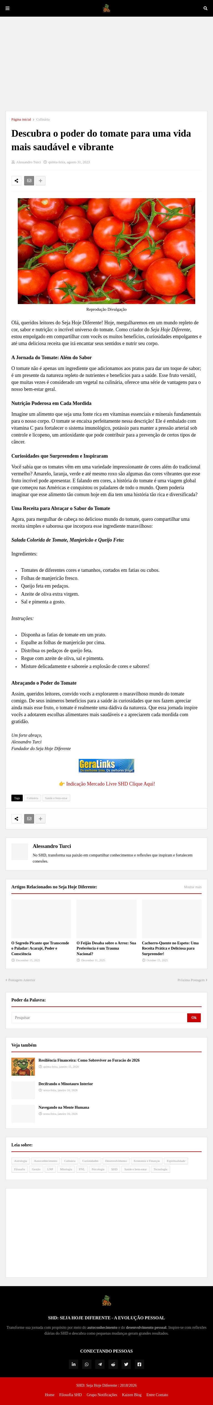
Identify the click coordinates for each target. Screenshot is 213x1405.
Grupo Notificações (102, 1395)
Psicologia (98, 1169)
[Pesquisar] (99, 1017)
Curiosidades (90, 1160)
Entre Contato (157, 1395)
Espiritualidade (176, 1160)
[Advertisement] (106, 64)
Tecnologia (160, 1169)
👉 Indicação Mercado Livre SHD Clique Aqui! (107, 784)
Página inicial (21, 119)
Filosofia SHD (70, 1395)
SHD (114, 1169)
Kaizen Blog (131, 1395)
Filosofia (19, 1169)
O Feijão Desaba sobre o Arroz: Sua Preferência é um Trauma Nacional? (106, 948)
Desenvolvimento (116, 1160)
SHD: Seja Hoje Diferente (97, 1385)
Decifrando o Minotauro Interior (66, 1084)
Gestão (36, 1169)
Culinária (43, 119)
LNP (50, 1169)
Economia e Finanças (147, 1160)
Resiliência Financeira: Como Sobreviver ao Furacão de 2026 (89, 1060)
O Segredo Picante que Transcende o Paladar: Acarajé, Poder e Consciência (40, 948)
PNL (82, 1169)
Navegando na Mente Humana (64, 1107)
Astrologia (20, 1160)
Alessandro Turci (52, 846)
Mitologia (66, 1169)
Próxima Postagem (191, 980)
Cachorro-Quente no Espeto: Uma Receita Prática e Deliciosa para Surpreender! (170, 948)
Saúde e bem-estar (56, 798)
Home (49, 1395)
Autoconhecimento (45, 1160)
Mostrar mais (193, 887)
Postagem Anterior (21, 980)
